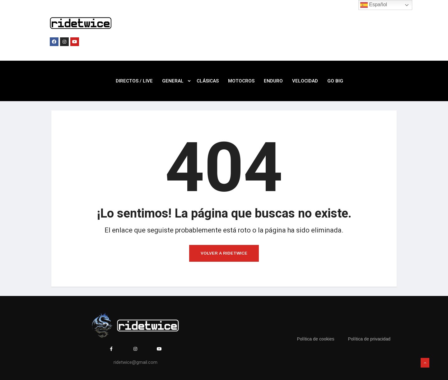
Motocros (241, 81)
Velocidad (305, 81)
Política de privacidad (369, 338)
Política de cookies (315, 338)
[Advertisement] (277, 37)
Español (373, 5)
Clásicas (208, 81)
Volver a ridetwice (224, 253)
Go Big (335, 81)
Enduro (273, 81)
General (176, 80)
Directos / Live (134, 81)
